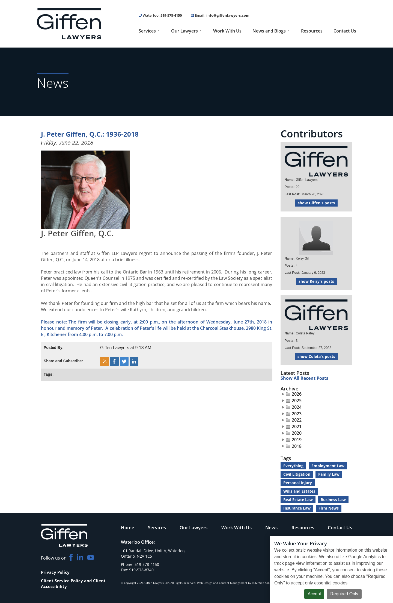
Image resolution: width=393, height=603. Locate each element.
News (271, 527)
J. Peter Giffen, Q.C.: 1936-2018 (90, 134)
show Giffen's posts (316, 202)
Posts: (290, 187)
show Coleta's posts (316, 356)
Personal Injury (297, 482)
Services (149, 31)
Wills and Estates (299, 491)
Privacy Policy (55, 572)
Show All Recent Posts (304, 378)
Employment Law (327, 465)
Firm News (328, 508)
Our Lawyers (186, 31)
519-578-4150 (171, 15)
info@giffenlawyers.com (227, 15)
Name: (290, 180)
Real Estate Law (298, 499)
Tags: (48, 374)
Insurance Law (297, 508)
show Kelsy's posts (316, 281)
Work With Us (227, 31)
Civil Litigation (296, 474)
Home (127, 527)
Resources (312, 31)
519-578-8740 (141, 569)
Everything (293, 465)
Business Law (333, 499)
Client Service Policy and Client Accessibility (73, 583)
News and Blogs (270, 31)
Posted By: (54, 347)
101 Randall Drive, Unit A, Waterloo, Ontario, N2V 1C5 (153, 553)
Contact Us (345, 31)
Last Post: (292, 194)
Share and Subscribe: (63, 361)
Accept (314, 594)
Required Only (344, 594)
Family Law (329, 474)
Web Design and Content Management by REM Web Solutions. (237, 583)
